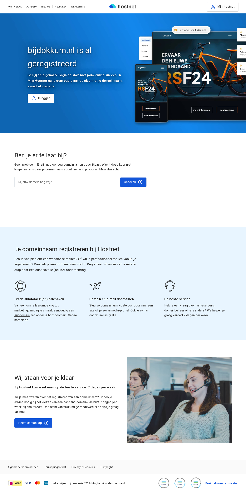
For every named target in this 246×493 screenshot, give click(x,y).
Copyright (107, 467)
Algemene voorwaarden (23, 467)
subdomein (22, 315)
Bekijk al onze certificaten (221, 483)
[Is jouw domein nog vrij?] (67, 182)
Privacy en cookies (83, 467)
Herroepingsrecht (55, 467)
